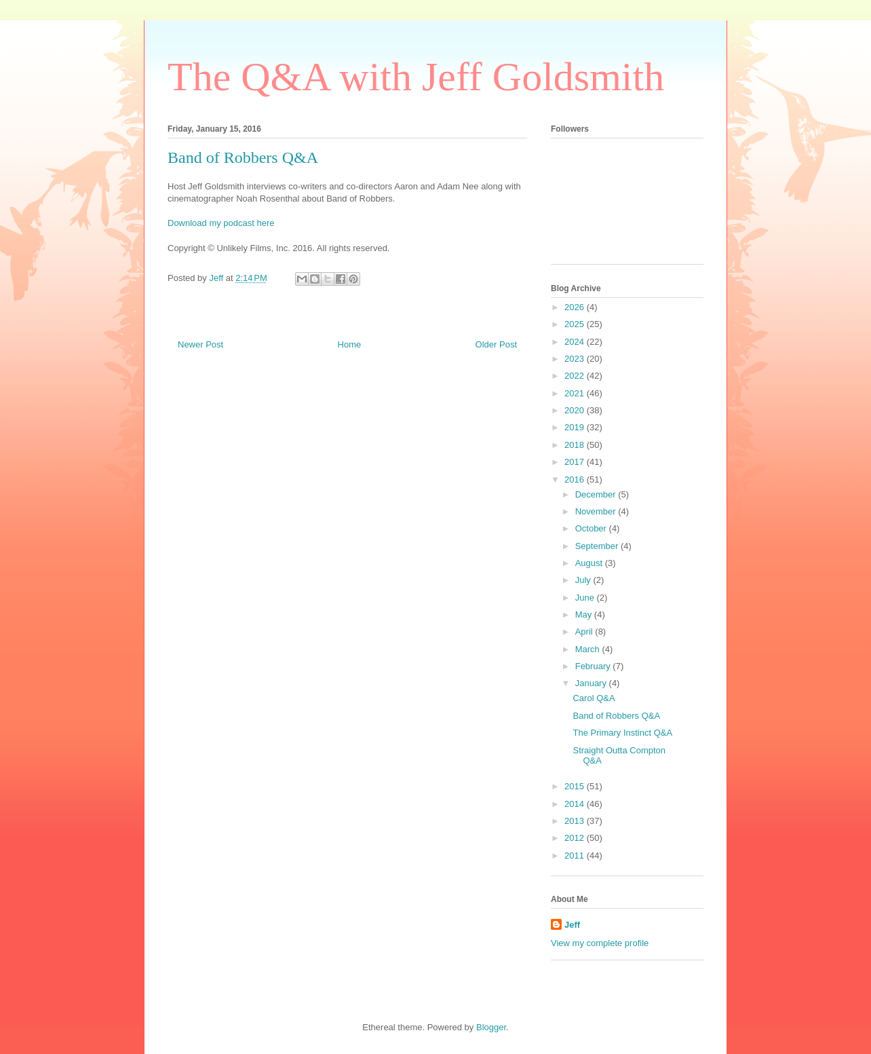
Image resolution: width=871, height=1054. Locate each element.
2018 (575, 445)
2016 (575, 479)
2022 (575, 376)
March (588, 649)
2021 (575, 393)
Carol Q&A (594, 698)
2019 (575, 427)
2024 (575, 342)
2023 (575, 359)
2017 (575, 462)
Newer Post (200, 344)
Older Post (496, 344)
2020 (575, 410)
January (592, 683)
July (584, 580)
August (590, 563)
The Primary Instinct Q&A (622, 733)
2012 (575, 838)
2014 (575, 804)
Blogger (491, 1027)
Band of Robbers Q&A (616, 716)
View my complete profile (600, 943)
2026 (575, 307)
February (594, 666)
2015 (575, 786)
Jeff (572, 925)
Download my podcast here (221, 223)
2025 (575, 324)
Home (350, 344)
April (585, 631)
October (592, 528)
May (584, 614)
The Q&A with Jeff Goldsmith (416, 76)
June (586, 597)
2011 (575, 855)
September (598, 546)
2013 (575, 821)
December (597, 494)
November (597, 511)
